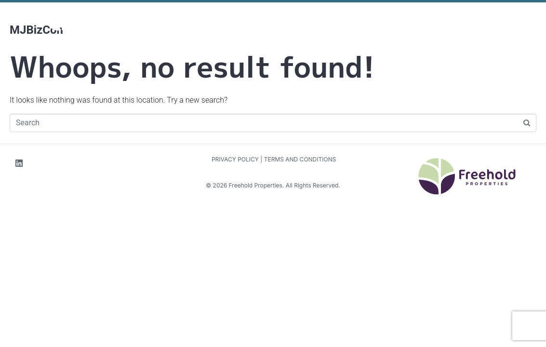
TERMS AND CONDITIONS (300, 159)
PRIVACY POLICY (234, 159)
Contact (395, 5)
